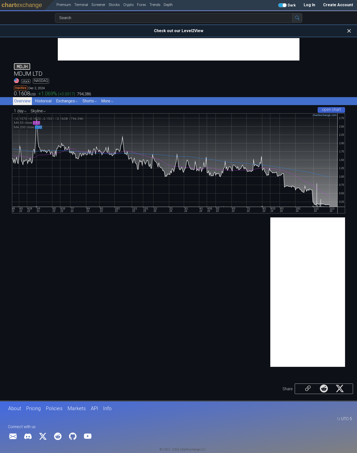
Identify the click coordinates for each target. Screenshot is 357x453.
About (14, 408)
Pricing (33, 408)
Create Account (338, 4)
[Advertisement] (178, 49)
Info (107, 408)
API (94, 408)
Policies (54, 408)
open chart (331, 109)
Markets (77, 408)
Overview (22, 101)
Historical (43, 101)
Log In (309, 4)
